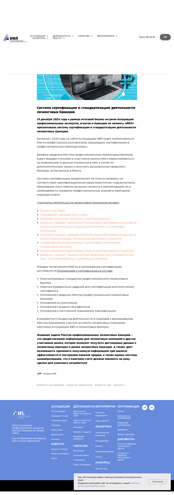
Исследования (101, 444)
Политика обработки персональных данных (127, 450)
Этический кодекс (53, 212)
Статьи (98, 460)
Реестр (121, 415)
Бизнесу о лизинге (59, 453)
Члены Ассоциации (82, 468)
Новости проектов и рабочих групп (82, 425)
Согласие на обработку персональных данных (124, 460)
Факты (54, 462)
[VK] (151, 412)
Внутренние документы (78, 441)
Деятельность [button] (62, 36)
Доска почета (57, 438)
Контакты (55, 443)
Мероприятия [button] (106, 36)
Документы (123, 433)
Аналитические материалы (102, 437)
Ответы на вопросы (60, 457)
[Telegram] (144, 412)
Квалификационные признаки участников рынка (75, 220)
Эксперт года (101, 472)
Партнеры (55, 429)
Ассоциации (59, 415)
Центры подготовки (126, 438)
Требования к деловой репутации (63, 216)
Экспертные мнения (104, 455)
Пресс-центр (57, 434)
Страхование (79, 464)
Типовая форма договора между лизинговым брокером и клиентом (87, 252)
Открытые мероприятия (101, 417)
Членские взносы (81, 459)
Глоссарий (78, 431)
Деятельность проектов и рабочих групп (82, 417)
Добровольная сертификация (124, 421)
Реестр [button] (57, 38)
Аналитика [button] (39, 38)
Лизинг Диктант (102, 424)
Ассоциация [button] (38, 36)
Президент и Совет (59, 420)
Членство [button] (84, 36)
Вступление (78, 454)
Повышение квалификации (124, 428)
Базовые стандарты (82, 436)
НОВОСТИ (57, 447)
